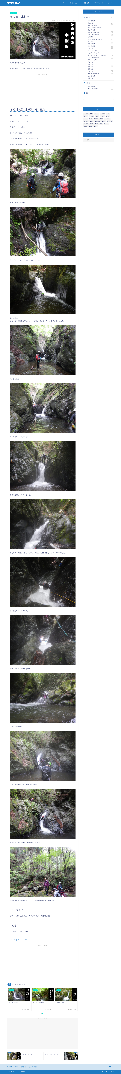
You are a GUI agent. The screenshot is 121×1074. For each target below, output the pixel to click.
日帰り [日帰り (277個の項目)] (86, 123)
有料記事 (100, 78)
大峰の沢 (100, 62)
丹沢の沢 (100, 48)
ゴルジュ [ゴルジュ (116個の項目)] (108, 118)
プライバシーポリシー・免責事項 (17, 1071)
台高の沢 (100, 64)
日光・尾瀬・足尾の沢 (100, 39)
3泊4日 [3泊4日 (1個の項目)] (92, 116)
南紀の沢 (100, 67)
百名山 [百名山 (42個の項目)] (107, 123)
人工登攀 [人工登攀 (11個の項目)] (98, 121)
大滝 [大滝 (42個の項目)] (104, 121)
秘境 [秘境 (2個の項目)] (86, 126)
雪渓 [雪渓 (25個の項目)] (96, 126)
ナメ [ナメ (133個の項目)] (92, 121)
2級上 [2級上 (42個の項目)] (86, 116)
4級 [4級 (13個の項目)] (108, 116)
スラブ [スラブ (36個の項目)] (86, 121)
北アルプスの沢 (100, 51)
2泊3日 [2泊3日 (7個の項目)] (103, 113)
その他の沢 (100, 76)
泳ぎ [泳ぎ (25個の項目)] (92, 123)
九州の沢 (100, 71)
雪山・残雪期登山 (100, 89)
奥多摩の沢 (13, 13)
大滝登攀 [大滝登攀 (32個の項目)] (110, 121)
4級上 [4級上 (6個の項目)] (86, 118)
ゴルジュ (14, 939)
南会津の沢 (100, 30)
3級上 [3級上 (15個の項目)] (103, 116)
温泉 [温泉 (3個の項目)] (97, 123)
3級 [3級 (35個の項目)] (97, 116)
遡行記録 (87, 3)
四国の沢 (100, 69)
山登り (99, 83)
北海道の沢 (100, 21)
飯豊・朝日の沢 (100, 25)
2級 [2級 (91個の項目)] (108, 113)
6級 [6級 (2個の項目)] (102, 118)
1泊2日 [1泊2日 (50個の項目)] (86, 113)
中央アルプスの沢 (100, 53)
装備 (99, 93)
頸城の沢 (100, 37)
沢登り (99, 17)
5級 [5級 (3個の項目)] (91, 118)
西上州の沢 (100, 41)
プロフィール (98, 3)
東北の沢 (100, 23)
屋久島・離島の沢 (100, 74)
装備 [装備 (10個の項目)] (91, 126)
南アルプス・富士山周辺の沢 (100, 55)
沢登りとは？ (74, 3)
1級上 (20, 939)
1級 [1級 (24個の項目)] (92, 113)
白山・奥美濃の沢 (100, 58)
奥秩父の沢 (100, 44)
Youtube (62, 3)
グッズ (110, 3)
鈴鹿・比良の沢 (100, 60)
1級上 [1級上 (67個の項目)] (97, 113)
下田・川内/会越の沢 (100, 28)
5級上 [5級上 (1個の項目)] (96, 118)
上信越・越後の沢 (100, 32)
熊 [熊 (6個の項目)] (101, 123)
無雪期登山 (100, 86)
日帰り (26, 939)
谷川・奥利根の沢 (100, 35)
